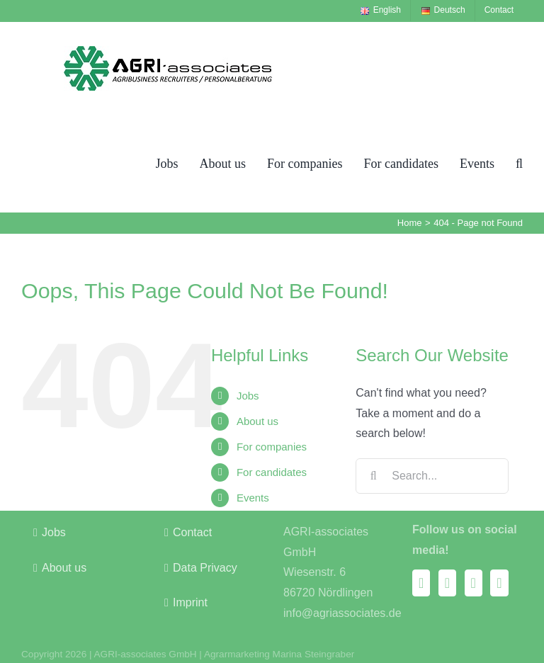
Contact (192, 532)
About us (257, 421)
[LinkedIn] (499, 583)
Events (253, 498)
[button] (519, 163)
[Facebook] (421, 583)
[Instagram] (447, 583)
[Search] (373, 476)
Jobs (248, 396)
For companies (272, 447)
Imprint (190, 602)
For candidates (272, 472)
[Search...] (432, 476)
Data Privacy (205, 568)
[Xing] (473, 583)
